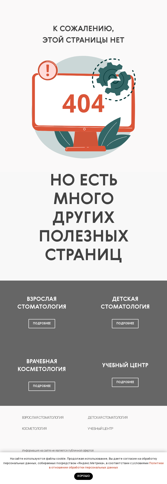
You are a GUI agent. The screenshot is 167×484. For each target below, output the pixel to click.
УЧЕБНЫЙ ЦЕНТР (100, 428)
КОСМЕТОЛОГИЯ (34, 428)
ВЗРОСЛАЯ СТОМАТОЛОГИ (41, 417)
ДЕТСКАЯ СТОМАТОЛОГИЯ (108, 417)
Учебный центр (125, 365)
